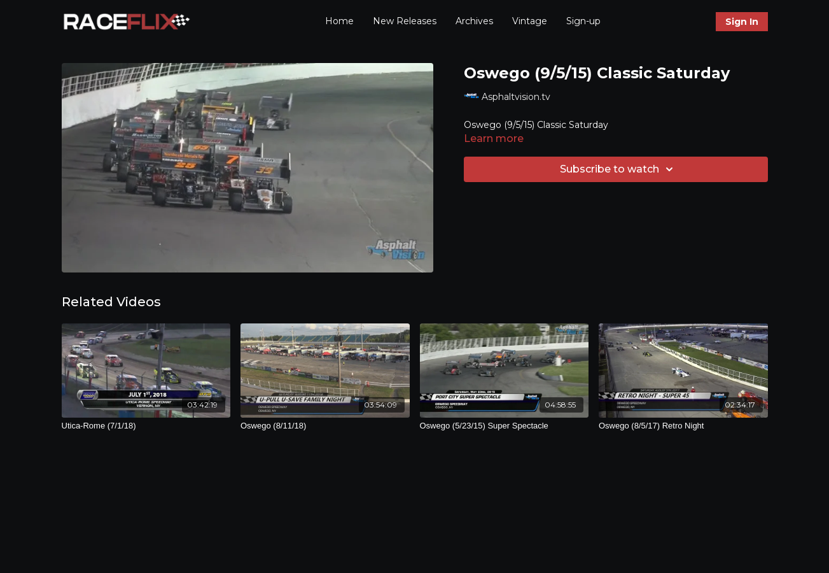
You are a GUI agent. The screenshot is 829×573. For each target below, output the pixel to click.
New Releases (404, 21)
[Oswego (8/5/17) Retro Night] (683, 426)
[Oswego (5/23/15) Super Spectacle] (504, 426)
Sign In (741, 21)
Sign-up (583, 21)
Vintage (529, 21)
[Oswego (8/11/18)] (325, 426)
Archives (474, 21)
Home (339, 21)
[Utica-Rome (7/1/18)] (146, 426)
